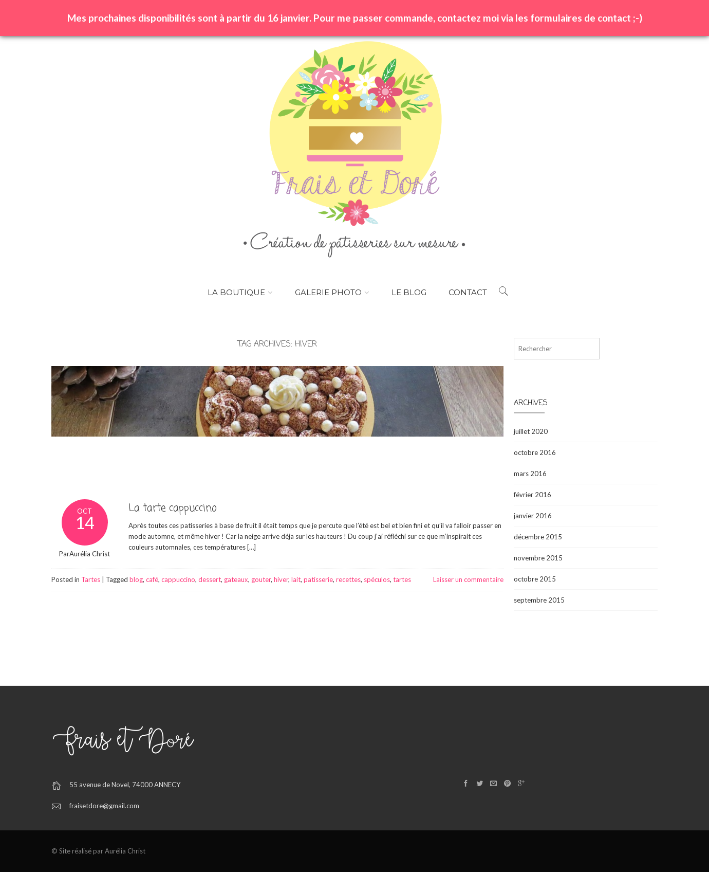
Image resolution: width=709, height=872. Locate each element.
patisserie (318, 579)
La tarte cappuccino (172, 508)
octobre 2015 (535, 579)
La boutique (236, 292)
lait (296, 579)
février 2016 (532, 495)
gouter (261, 579)
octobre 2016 (535, 452)
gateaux (236, 579)
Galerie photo (328, 292)
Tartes (90, 579)
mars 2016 (530, 473)
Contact (468, 292)
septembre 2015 (539, 600)
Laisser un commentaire (468, 579)
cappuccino (178, 579)
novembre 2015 (538, 558)
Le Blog (408, 292)
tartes (402, 579)
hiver (281, 579)
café (152, 579)
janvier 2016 (533, 516)
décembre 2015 (538, 537)
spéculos (377, 579)
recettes (348, 579)
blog (136, 579)
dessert (209, 579)
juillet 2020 (531, 431)
